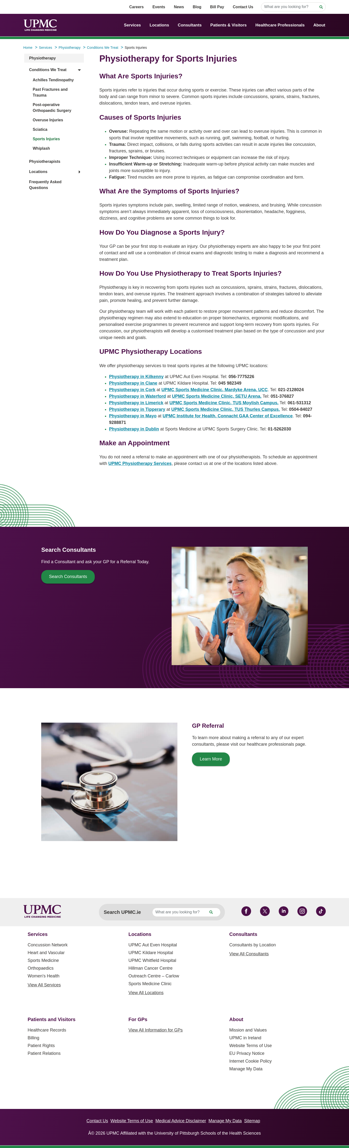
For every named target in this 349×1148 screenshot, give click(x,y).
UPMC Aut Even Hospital (152, 944)
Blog (197, 7)
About (319, 25)
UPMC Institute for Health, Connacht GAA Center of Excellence (228, 415)
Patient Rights (41, 1045)
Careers (136, 7)
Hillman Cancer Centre (150, 968)
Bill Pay (217, 7)
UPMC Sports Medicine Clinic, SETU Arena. (216, 396)
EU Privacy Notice (246, 1053)
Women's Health (43, 976)
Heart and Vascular (46, 952)
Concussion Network (48, 944)
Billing (33, 1037)
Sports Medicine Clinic (150, 983)
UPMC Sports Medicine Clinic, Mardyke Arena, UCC (214, 389)
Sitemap (252, 1120)
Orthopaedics (41, 968)
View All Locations (146, 992)
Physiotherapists (44, 161)
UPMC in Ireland (245, 1037)
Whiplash (41, 148)
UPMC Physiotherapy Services (140, 463)
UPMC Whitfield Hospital (152, 960)
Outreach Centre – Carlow (153, 976)
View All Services (44, 985)
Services (132, 25)
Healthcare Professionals (280, 25)
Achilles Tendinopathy (53, 80)
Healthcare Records (47, 1030)
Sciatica (40, 129)
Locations (159, 25)
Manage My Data (245, 1068)
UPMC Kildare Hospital (150, 952)
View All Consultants (249, 953)
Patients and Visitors (51, 1019)
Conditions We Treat (47, 70)
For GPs (137, 1019)
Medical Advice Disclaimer (180, 1120)
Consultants (190, 25)
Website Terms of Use (250, 1045)
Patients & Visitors (228, 25)
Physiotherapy (42, 58)
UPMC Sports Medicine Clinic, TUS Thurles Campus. (225, 409)
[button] (54, 70)
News (179, 7)
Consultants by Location (252, 944)
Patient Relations (44, 1053)
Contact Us (243, 7)
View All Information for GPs (155, 1030)
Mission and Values (248, 1030)
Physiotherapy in (136, 376)
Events (158, 7)
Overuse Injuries (48, 120)
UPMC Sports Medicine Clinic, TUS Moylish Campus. (223, 402)
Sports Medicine (43, 960)
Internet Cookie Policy (250, 1061)
